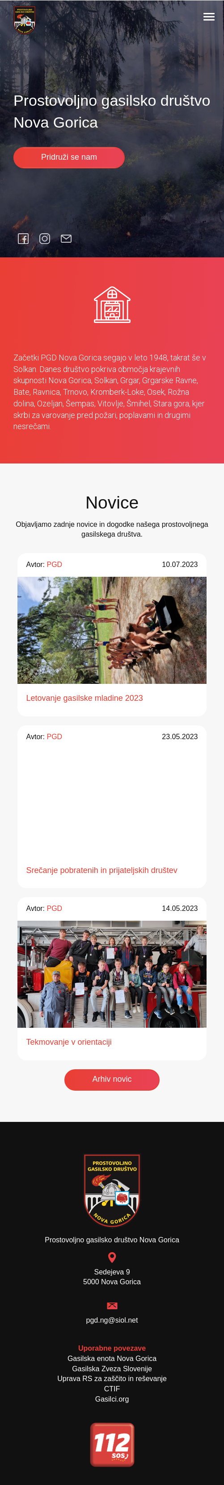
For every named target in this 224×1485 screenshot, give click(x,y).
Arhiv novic (111, 1079)
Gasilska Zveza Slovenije (112, 1369)
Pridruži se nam (69, 157)
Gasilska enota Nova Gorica (112, 1358)
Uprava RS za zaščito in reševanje (112, 1378)
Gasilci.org (112, 1399)
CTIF (112, 1389)
